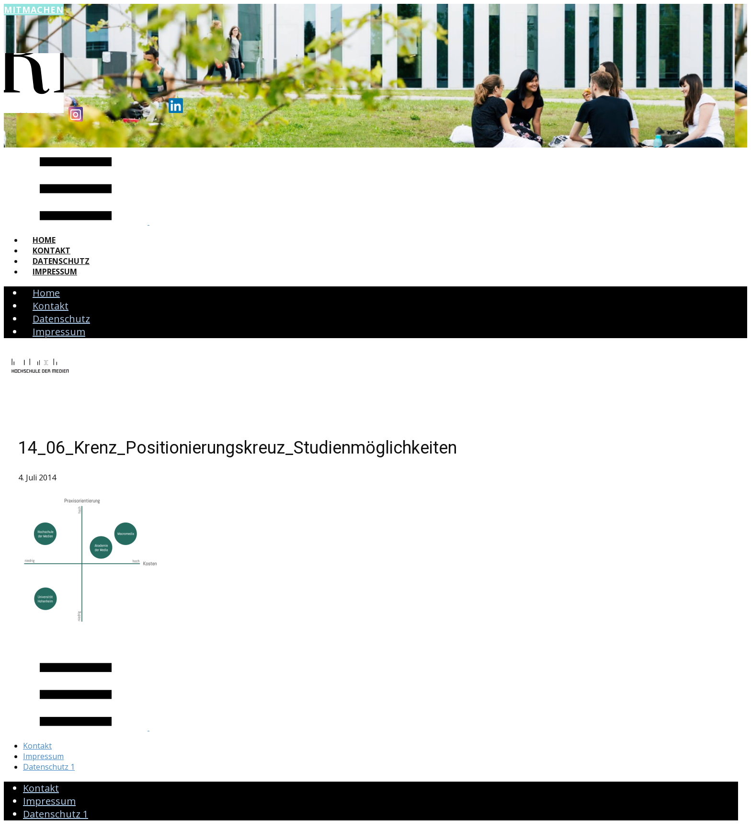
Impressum (55, 271)
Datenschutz (61, 261)
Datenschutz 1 (49, 767)
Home (44, 240)
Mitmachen (34, 9)
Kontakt (51, 250)
